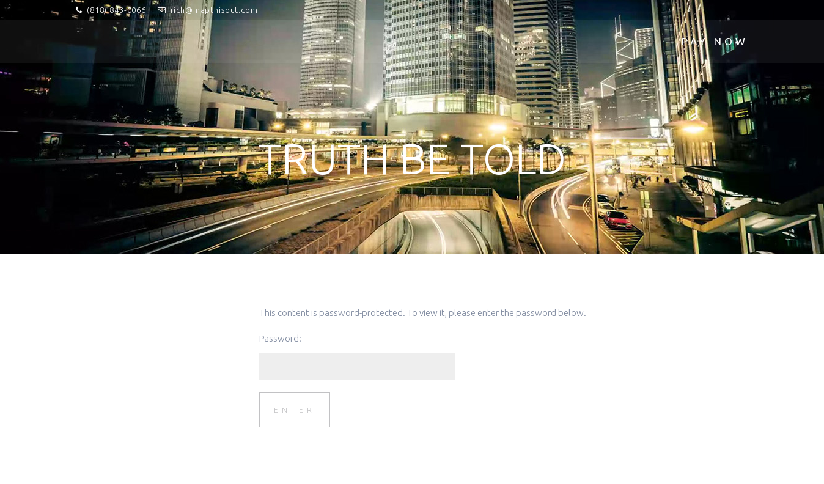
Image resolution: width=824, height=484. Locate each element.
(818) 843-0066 (116, 10)
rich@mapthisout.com (214, 10)
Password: (357, 356)
